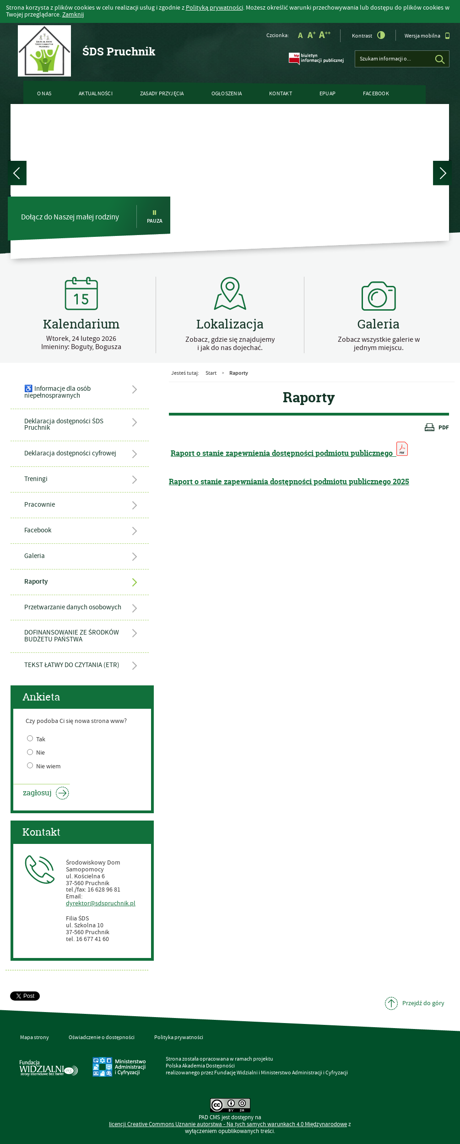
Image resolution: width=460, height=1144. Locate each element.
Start (211, 373)
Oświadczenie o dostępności (102, 1037)
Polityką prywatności (214, 8)
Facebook (376, 93)
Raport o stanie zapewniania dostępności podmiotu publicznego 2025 (289, 481)
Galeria (34, 556)
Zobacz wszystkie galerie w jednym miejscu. (379, 343)
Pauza (154, 216)
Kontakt (280, 93)
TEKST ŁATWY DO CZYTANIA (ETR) (71, 665)
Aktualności (96, 93)
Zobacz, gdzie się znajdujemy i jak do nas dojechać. (230, 343)
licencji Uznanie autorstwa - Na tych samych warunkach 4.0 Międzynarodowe (228, 1124)
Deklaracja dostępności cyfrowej (70, 453)
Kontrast (368, 35)
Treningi (36, 479)
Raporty (36, 581)
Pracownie (39, 504)
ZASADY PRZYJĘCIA (162, 93)
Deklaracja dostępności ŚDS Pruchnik (63, 424)
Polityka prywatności (178, 1037)
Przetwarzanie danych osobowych (72, 607)
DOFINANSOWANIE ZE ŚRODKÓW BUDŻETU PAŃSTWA (71, 636)
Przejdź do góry (423, 1003)
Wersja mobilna (427, 35)
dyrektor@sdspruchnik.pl (100, 903)
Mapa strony (34, 1037)
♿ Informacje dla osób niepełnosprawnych (57, 392)
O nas (44, 93)
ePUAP (327, 93)
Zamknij (73, 15)
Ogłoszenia (226, 93)
